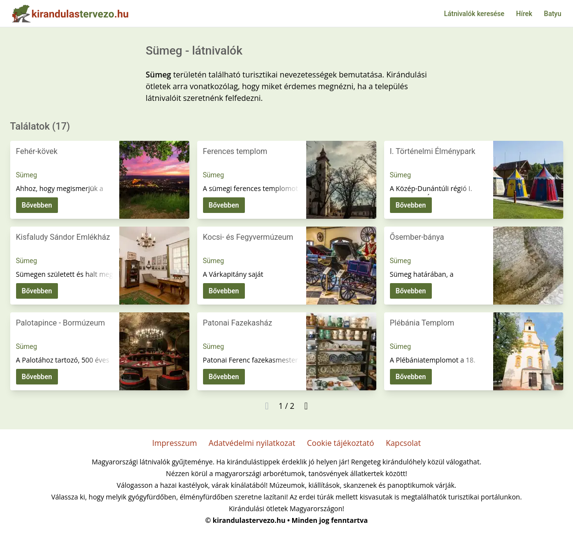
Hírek (524, 14)
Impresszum (174, 443)
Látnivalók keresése (474, 14)
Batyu (552, 14)
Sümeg (26, 175)
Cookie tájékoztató (340, 443)
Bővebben (37, 205)
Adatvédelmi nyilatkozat (252, 443)
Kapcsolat (403, 443)
